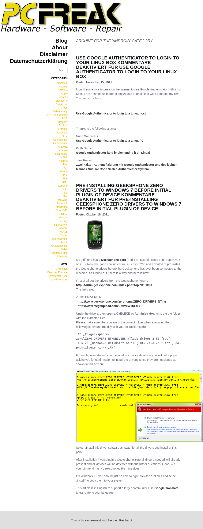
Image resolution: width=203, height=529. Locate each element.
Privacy (63, 217)
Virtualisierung (60, 253)
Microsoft (62, 203)
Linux (64, 192)
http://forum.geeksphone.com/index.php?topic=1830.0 (114, 285)
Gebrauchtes (60, 139)
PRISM (64, 214)
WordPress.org (59, 279)
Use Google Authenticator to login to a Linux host (111, 113)
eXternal (63, 129)
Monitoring (62, 207)
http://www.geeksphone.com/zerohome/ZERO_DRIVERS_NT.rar (122, 301)
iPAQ (65, 168)
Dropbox (63, 122)
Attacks (63, 97)
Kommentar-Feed (58, 276)
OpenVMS (62, 210)
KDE (65, 182)
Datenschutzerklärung (39, 61)
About (60, 47)
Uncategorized (59, 245)
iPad (65, 164)
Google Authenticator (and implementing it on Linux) (113, 152)
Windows (62, 256)
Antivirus (63, 90)
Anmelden (62, 268)
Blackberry (62, 100)
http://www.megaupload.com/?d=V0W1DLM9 (109, 306)
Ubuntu (63, 242)
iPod (65, 175)
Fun (65, 136)
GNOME (63, 146)
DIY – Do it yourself (57, 114)
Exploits (63, 125)
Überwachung (60, 238)
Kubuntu (63, 185)
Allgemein (62, 83)
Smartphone (61, 224)
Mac (65, 196)
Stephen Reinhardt (120, 520)
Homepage (61, 153)
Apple (64, 93)
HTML (64, 157)
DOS (65, 118)
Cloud (64, 107)
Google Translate (166, 488)
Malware (63, 199)
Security (63, 221)
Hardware (62, 150)
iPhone (64, 171)
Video (64, 249)
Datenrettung (60, 111)
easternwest (93, 520)
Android (63, 86)
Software (63, 228)
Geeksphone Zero (113, 259)
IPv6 (65, 178)
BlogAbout (62, 104)
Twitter (64, 235)
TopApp (63, 231)
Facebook (62, 132)
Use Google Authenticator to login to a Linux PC (110, 140)
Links (65, 189)
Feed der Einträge (57, 272)
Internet (63, 160)
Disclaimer (54, 54)
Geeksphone (60, 143)
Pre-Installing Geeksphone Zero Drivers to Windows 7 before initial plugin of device (123, 190)
